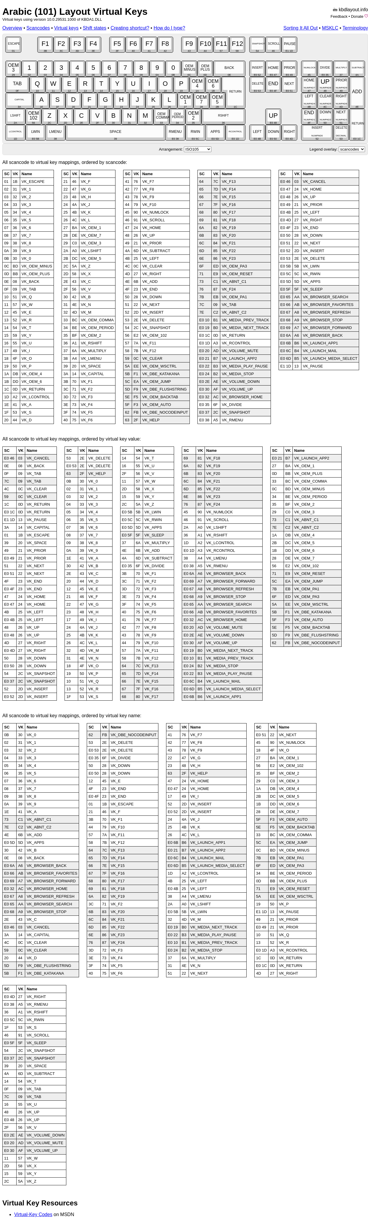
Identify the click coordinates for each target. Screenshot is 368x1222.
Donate (357, 16)
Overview (12, 27)
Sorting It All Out (300, 27)
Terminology (355, 27)
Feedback (339, 16)
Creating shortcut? (129, 27)
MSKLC (330, 27)
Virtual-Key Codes (33, 1214)
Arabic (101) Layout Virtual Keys (74, 11)
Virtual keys (66, 27)
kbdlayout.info (353, 9)
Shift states (94, 27)
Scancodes (38, 27)
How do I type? (169, 27)
